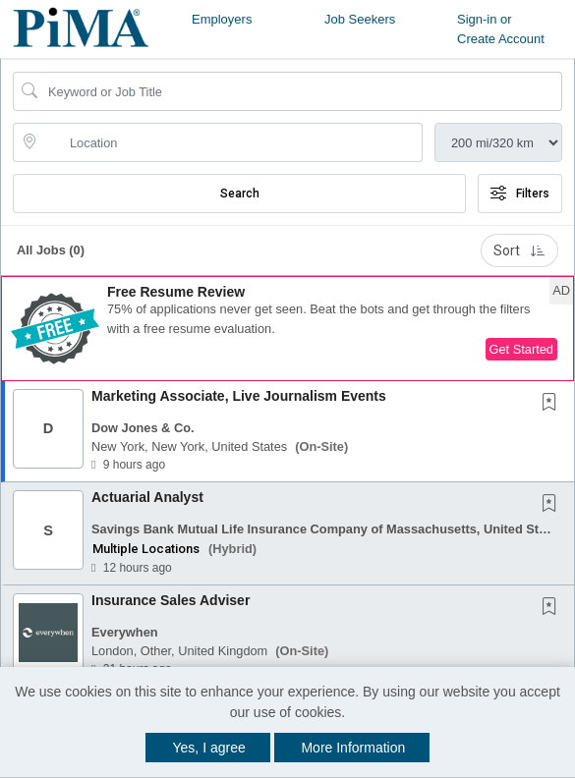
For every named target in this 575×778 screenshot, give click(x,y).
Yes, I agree (209, 747)
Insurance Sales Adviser (170, 600)
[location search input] (231, 142)
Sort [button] (519, 250)
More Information (353, 747)
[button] (287, 328)
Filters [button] (519, 193)
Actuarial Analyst (147, 497)
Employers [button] (222, 19)
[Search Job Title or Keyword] (301, 91)
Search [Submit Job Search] (239, 193)
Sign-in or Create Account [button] (501, 29)
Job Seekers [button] (359, 19)
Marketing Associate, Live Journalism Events (238, 396)
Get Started (521, 349)
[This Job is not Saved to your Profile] (553, 403)
